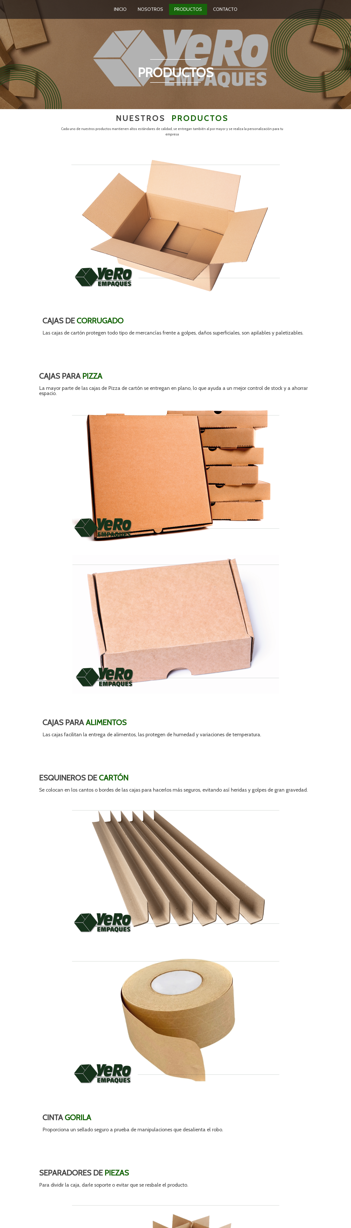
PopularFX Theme (78, 1219)
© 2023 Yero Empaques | (45, 1219)
